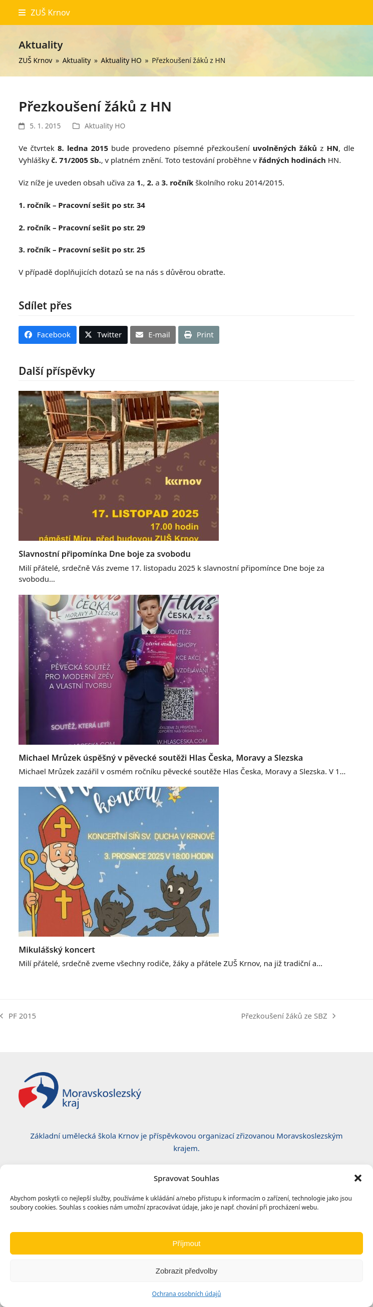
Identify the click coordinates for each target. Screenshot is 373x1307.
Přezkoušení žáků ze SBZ (288, 1016)
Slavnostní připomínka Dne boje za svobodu (104, 553)
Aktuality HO (105, 125)
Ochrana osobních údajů (186, 1294)
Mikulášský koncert (57, 949)
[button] (358, 1178)
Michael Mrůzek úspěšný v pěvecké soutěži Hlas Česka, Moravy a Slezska (161, 757)
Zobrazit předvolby (186, 1271)
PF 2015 (18, 1016)
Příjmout (187, 1243)
